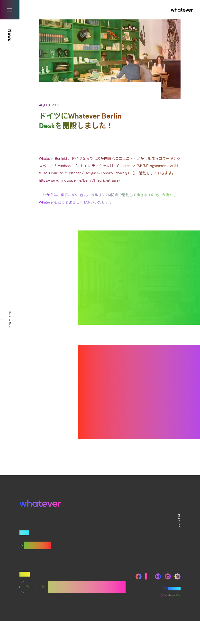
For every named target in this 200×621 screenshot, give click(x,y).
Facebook (139, 576)
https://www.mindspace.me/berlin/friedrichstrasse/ (79, 180)
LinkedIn (168, 576)
